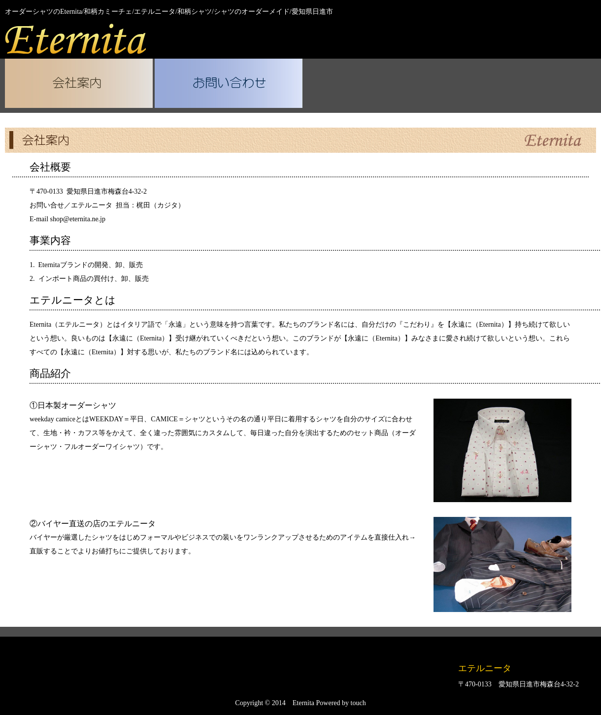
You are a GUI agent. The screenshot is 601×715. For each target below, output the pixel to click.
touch (358, 703)
